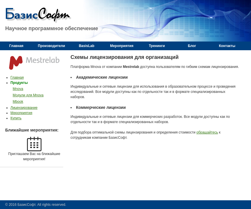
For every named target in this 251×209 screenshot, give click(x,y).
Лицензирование (23, 108)
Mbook (18, 102)
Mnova (18, 89)
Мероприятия (21, 113)
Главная (17, 77)
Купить (15, 118)
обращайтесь (207, 132)
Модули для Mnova (28, 95)
